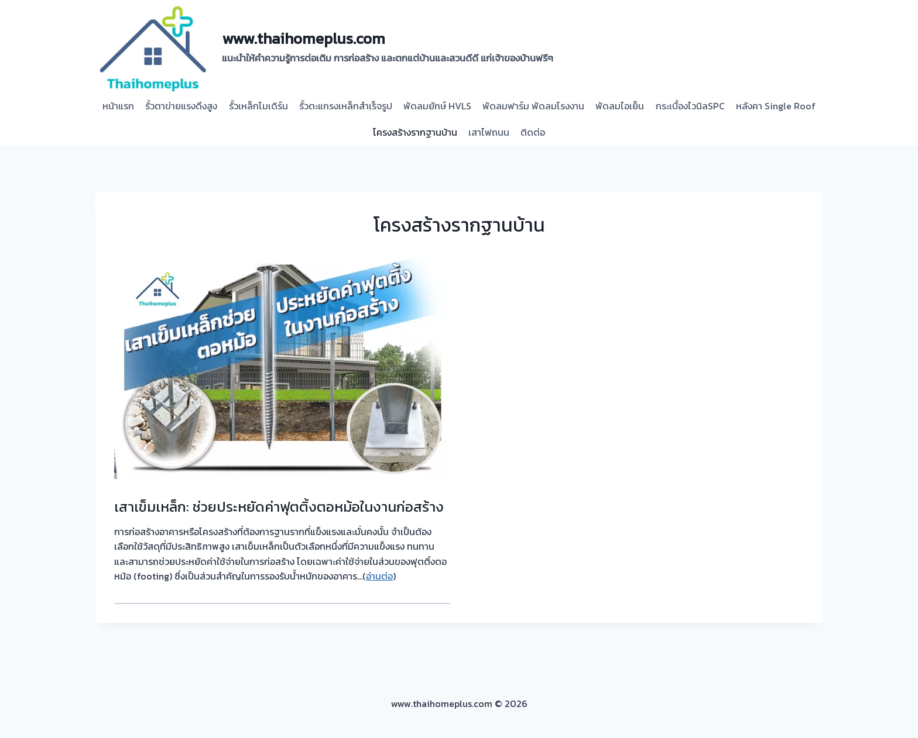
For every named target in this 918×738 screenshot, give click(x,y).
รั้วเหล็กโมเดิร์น (258, 106)
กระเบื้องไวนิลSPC (690, 106)
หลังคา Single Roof (776, 106)
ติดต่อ (532, 132)
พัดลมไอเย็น (619, 106)
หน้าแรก (118, 106)
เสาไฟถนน (488, 132)
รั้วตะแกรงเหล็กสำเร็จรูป (345, 106)
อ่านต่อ (379, 576)
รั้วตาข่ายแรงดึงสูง (181, 106)
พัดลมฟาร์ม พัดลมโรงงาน (533, 106)
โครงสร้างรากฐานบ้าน (415, 132)
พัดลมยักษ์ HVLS (437, 106)
